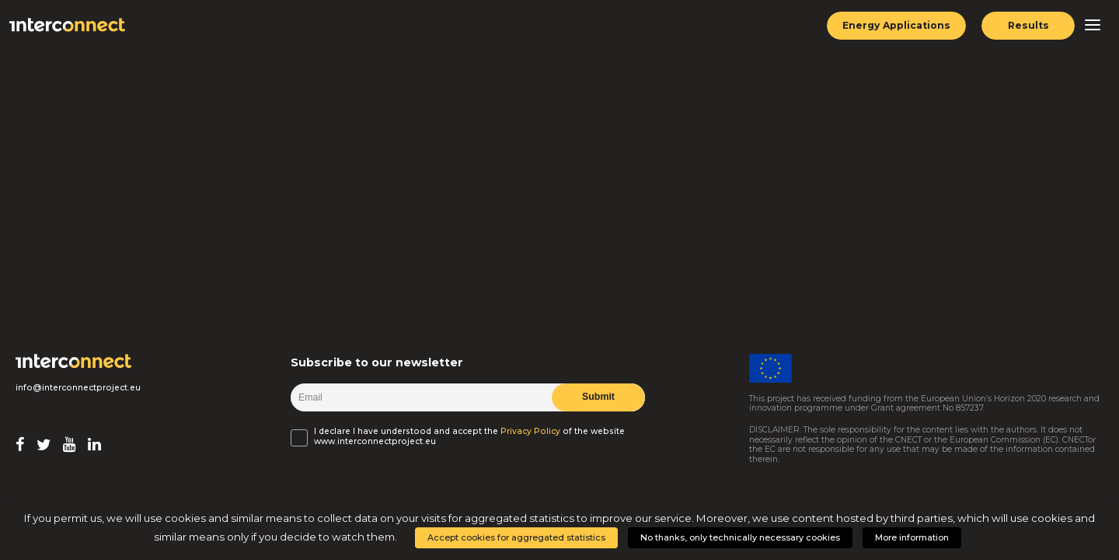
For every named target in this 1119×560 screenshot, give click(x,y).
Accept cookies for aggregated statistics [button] (516, 537)
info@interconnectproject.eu (78, 388)
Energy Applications (896, 25)
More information (912, 537)
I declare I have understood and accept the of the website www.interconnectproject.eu (469, 436)
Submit (598, 396)
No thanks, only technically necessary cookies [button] (740, 537)
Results (1028, 25)
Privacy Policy (530, 431)
